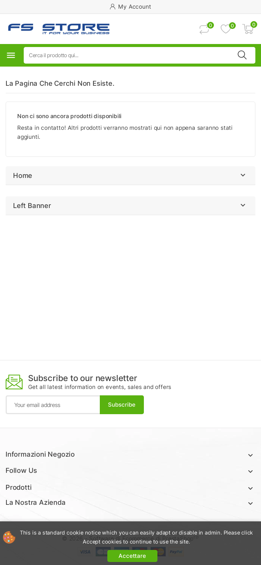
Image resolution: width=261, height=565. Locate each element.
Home (22, 175)
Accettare (132, 555)
